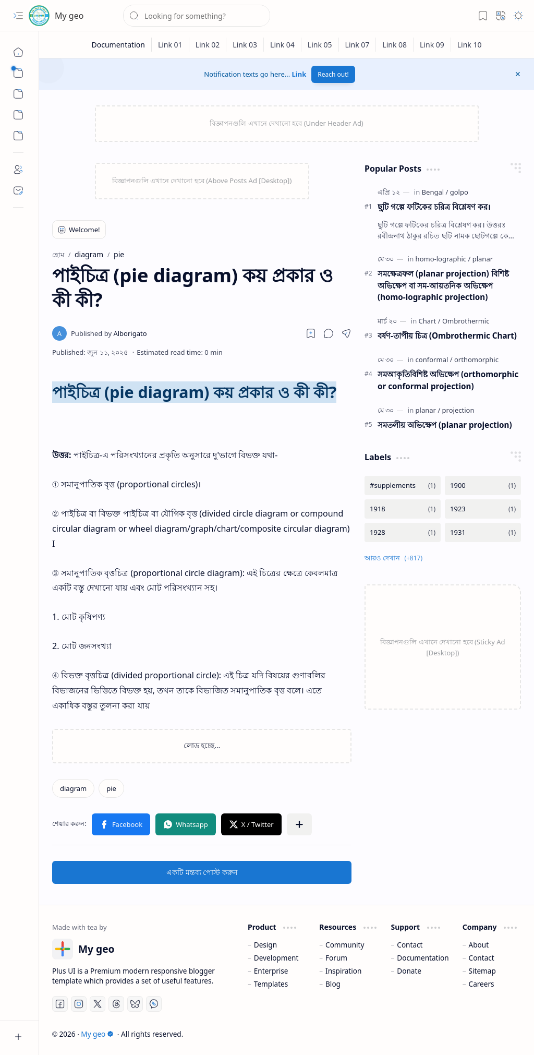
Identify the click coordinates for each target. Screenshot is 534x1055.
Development (276, 958)
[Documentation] (118, 45)
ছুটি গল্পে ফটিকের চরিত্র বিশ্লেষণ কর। (434, 206)
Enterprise (271, 971)
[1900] (483, 485)
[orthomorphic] (476, 359)
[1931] (483, 532)
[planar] (482, 258)
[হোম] (18, 52)
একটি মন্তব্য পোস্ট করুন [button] (201, 872)
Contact (409, 945)
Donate (409, 971)
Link (299, 74)
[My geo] (39, 15)
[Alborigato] (109, 333)
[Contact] (18, 190)
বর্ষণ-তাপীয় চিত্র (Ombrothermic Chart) (447, 335)
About (479, 945)
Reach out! (333, 74)
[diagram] (73, 788)
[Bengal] (435, 192)
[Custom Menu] (18, 114)
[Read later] (311, 333)
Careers (481, 984)
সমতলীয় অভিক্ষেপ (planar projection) (445, 424)
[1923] (483, 509)
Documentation (422, 958)
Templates (271, 984)
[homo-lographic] (443, 258)
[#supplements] (403, 485)
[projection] (458, 410)
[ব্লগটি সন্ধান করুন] (197, 15)
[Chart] (430, 321)
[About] (18, 169)
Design (265, 945)
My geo (69, 15)
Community (344, 945)
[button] (18, 15)
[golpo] (459, 192)
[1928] (403, 532)
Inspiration (343, 971)
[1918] (403, 509)
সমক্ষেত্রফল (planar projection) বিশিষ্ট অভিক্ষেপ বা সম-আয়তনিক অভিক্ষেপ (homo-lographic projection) (443, 285)
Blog (333, 984)
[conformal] (434, 359)
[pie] (111, 788)
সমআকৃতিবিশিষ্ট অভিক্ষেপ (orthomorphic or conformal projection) (448, 380)
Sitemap (482, 971)
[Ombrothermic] (466, 321)
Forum (336, 958)
